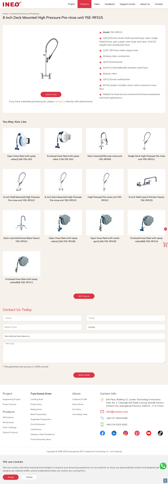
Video (97, 4)
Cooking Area (37, 399)
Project (71, 4)
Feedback (110, 4)
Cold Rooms (36, 429)
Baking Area (36, 409)
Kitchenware (8, 422)
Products (84, 4)
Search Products (10, 432)
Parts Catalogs (10, 427)
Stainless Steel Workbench (43, 434)
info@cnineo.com (117, 411)
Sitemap (118, 451)
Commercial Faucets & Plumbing (24, 13)
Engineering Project (11, 399)
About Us (145, 4)
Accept (11, 477)
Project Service (9, 404)
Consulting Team (79, 414)
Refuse (29, 477)
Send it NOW (84, 375)
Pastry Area (36, 404)
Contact (159, 4)
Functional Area (41, 393)
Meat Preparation (39, 414)
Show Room (77, 404)
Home (5, 13)
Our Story (76, 409)
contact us (60, 101)
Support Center (127, 4)
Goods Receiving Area (41, 439)
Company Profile (79, 399)
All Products (84, 296)
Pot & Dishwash (38, 424)
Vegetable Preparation (41, 419)
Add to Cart (51, 94)
